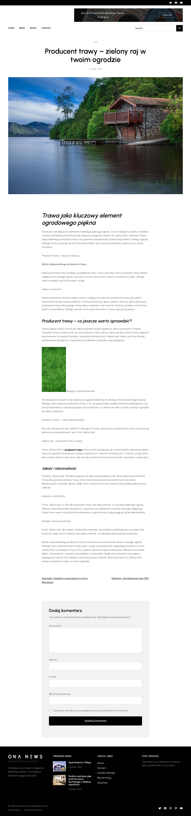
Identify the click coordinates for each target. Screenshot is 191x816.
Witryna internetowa (60, 694)
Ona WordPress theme (37, 806)
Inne (95, 42)
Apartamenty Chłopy (79, 762)
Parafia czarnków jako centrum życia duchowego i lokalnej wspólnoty (79, 780)
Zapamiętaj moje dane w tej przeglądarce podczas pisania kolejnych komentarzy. (90, 710)
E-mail (53, 676)
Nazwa (53, 659)
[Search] (179, 28)
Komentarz (55, 625)
